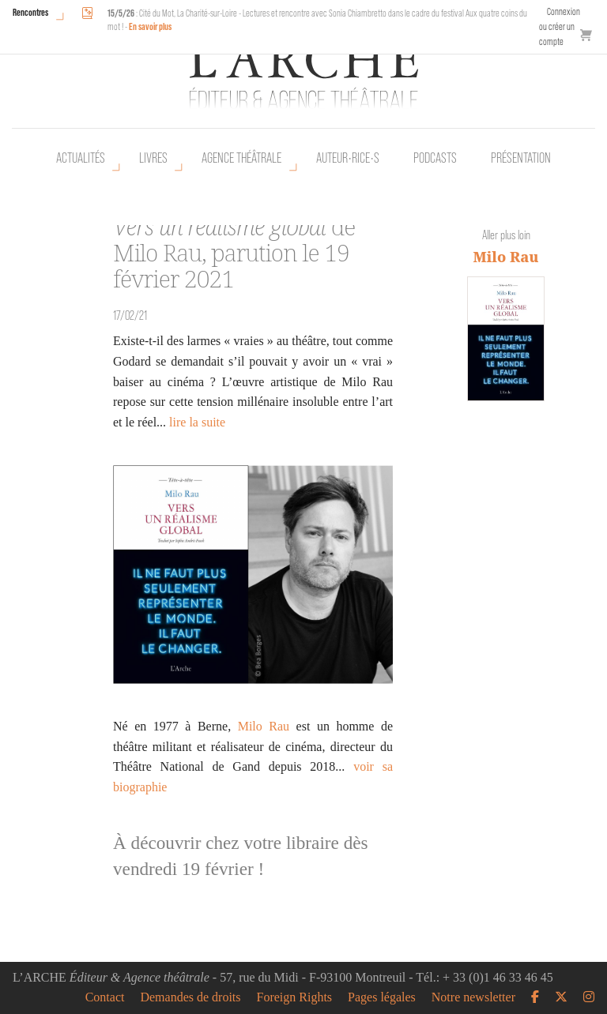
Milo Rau (263, 726)
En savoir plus (150, 26)
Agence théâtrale (241, 158)
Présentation (521, 158)
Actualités (80, 158)
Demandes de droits (190, 997)
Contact (105, 997)
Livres (153, 158)
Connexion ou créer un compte (559, 26)
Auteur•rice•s (347, 158)
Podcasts (435, 158)
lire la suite (197, 422)
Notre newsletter (473, 997)
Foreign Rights (295, 997)
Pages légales (382, 997)
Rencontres (30, 12)
